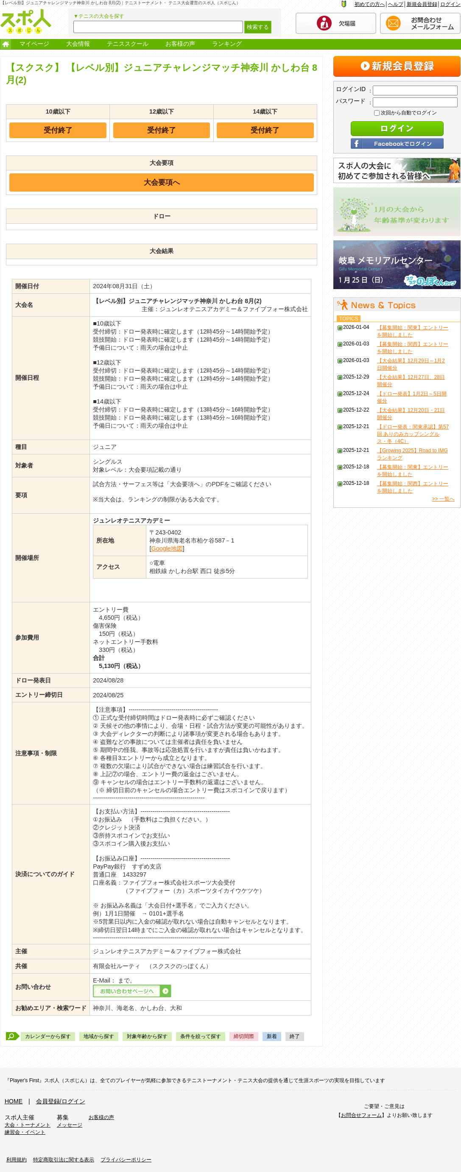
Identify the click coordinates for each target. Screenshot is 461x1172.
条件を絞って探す (200, 1036)
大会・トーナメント (27, 1125)
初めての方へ (370, 4)
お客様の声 (180, 43)
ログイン (450, 4)
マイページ (34, 43)
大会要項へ (162, 182)
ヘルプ (395, 4)
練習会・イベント (25, 1132)
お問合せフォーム (361, 1115)
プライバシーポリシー (126, 1160)
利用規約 (16, 1160)
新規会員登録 (422, 4)
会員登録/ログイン (60, 1101)
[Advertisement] (397, 640)
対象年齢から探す (147, 1036)
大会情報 (78, 43)
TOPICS (348, 319)
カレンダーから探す (48, 1036)
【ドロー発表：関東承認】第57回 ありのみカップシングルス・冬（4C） (413, 434)
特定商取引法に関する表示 (63, 1160)
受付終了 (58, 130)
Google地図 (166, 548)
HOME (13, 1101)
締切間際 (244, 1036)
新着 (272, 1036)
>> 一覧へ (443, 499)
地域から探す (99, 1036)
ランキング (227, 43)
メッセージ (69, 1125)
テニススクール (127, 43)
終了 (295, 1036)
